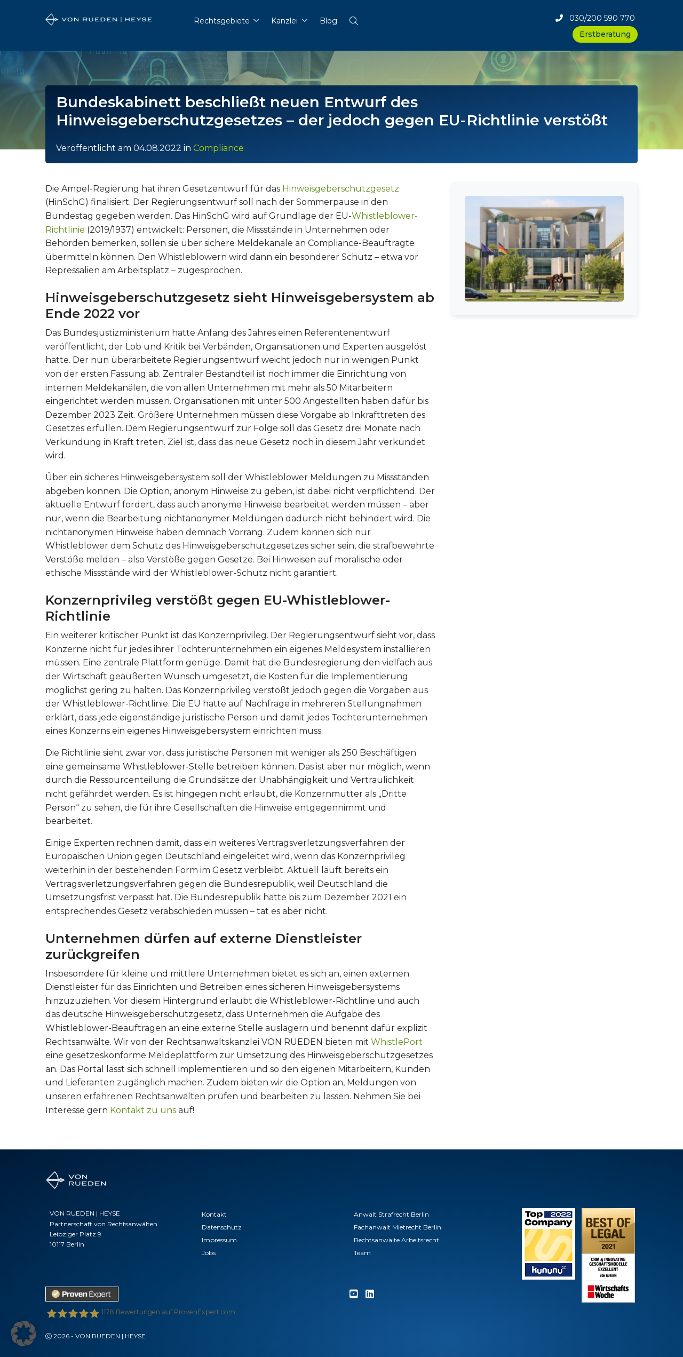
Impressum (219, 1240)
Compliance (218, 148)
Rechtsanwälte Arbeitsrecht (396, 1240)
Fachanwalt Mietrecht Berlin (397, 1227)
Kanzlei (284, 21)
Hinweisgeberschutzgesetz (340, 189)
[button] (353, 18)
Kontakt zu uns (143, 1110)
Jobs (209, 1253)
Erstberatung (605, 34)
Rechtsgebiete (222, 21)
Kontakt (214, 1214)
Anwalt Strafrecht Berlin (391, 1214)
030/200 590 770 (595, 18)
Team (362, 1253)
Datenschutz (222, 1227)
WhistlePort (397, 1042)
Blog (328, 21)
